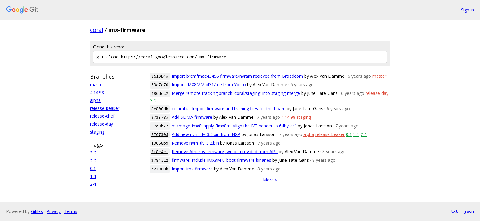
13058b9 (159, 143)
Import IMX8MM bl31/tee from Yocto (209, 84)
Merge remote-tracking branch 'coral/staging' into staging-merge (236, 93)
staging (97, 132)
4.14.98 (97, 92)
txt (454, 211)
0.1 (93, 168)
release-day (101, 124)
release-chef (102, 116)
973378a (159, 117)
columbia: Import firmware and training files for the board (229, 108)
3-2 (93, 153)
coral (96, 29)
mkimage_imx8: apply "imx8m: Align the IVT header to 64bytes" (234, 126)
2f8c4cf (159, 151)
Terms (70, 211)
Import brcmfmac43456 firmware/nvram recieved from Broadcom (237, 76)
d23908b (159, 169)
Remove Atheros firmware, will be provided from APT (225, 151)
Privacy (54, 211)
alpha (95, 100)
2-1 (93, 184)
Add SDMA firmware (192, 117)
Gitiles (37, 211)
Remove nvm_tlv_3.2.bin (195, 143)
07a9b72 (159, 126)
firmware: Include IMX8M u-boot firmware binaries (221, 160)
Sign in (467, 10)
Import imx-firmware (192, 169)
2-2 (93, 161)
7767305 (159, 134)
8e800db (159, 108)
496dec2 (159, 93)
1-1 (93, 176)
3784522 (159, 160)
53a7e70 (159, 84)
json (469, 211)
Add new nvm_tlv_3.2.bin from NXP (206, 134)
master (97, 84)
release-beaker (104, 108)
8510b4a (159, 76)
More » (270, 180)
